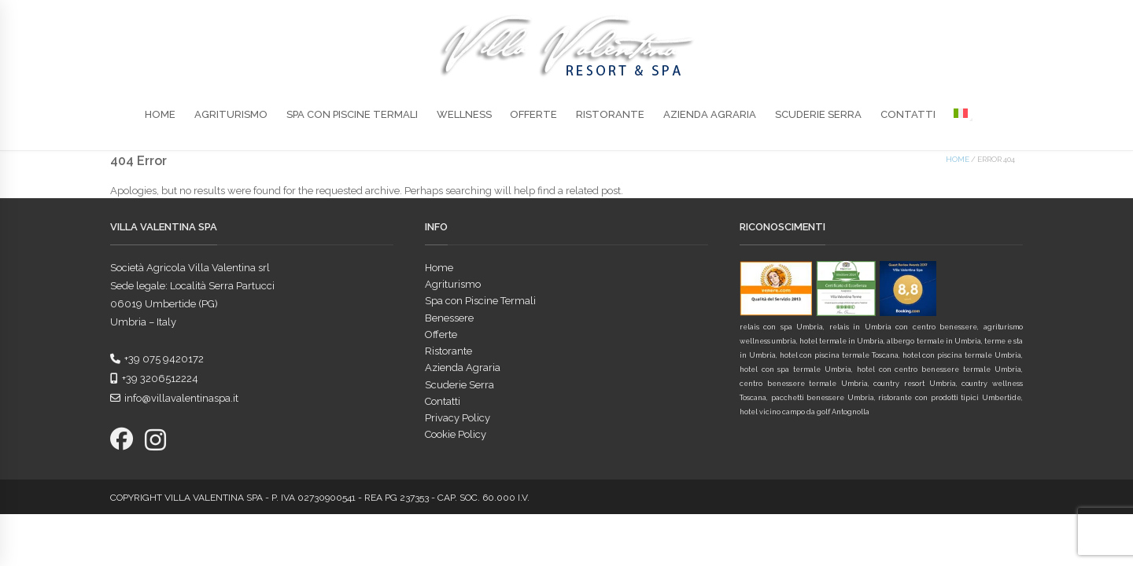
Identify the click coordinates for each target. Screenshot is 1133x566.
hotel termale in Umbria (841, 341)
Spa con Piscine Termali (352, 114)
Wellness (464, 114)
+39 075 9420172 (157, 359)
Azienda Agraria (709, 114)
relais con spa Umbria (782, 327)
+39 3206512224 (154, 378)
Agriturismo (231, 114)
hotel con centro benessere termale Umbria (939, 369)
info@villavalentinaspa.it (174, 398)
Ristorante (610, 114)
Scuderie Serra (818, 114)
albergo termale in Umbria (933, 341)
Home (160, 114)
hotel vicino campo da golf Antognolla (804, 412)
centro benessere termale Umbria (804, 384)
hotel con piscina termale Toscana (839, 355)
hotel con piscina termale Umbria (961, 355)
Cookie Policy (455, 434)
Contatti (908, 114)
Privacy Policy (457, 418)
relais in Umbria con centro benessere (903, 327)
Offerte (533, 114)
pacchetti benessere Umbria (822, 398)
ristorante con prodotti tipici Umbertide (949, 398)
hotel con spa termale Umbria (795, 369)
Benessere (449, 318)
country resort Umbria (914, 384)
